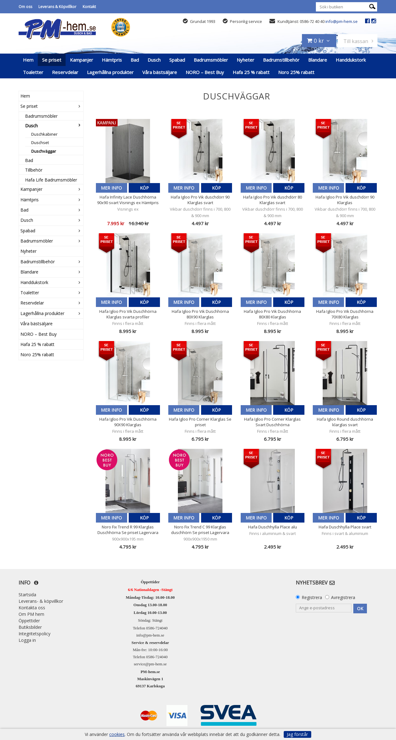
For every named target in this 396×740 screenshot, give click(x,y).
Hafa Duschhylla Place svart (345, 527)
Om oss (25, 6)
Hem (28, 60)
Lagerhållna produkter (110, 72)
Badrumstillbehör (281, 60)
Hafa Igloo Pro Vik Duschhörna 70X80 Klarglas (344, 314)
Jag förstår (297, 734)
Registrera (312, 597)
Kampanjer (81, 60)
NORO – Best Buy (205, 72)
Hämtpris (112, 60)
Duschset (40, 142)
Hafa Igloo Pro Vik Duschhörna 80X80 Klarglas (272, 314)
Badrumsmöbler (211, 60)
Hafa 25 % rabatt (251, 72)
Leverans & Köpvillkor (57, 6)
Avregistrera (343, 597)
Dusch (154, 60)
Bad (135, 60)
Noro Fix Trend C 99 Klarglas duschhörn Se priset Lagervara (200, 529)
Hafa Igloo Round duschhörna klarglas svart (345, 421)
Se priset (51, 60)
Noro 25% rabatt (296, 72)
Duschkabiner (44, 134)
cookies (117, 734)
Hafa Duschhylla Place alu (272, 527)
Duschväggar (43, 151)
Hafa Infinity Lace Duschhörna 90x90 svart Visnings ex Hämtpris (128, 199)
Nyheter (245, 60)
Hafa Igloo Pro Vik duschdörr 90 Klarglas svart (200, 199)
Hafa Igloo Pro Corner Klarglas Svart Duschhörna (272, 421)
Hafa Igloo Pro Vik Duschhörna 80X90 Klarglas (200, 314)
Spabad (177, 60)
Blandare (317, 60)
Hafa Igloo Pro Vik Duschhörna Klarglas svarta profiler (128, 314)
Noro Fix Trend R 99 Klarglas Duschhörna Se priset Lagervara (127, 529)
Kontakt (89, 6)
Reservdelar (65, 72)
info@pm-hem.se (341, 21)
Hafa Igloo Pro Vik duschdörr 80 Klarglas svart (272, 199)
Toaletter (33, 72)
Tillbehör (33, 170)
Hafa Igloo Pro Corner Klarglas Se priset (200, 421)
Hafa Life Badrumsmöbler (51, 180)
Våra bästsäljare (159, 72)
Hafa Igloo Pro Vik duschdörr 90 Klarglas (345, 199)
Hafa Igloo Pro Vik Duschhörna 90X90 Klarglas (128, 421)
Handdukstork (351, 60)
